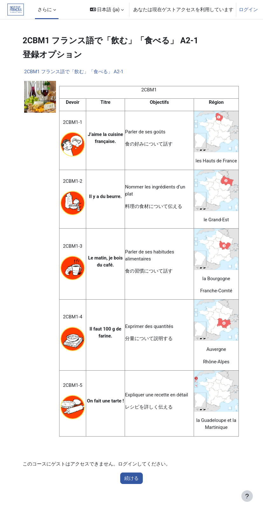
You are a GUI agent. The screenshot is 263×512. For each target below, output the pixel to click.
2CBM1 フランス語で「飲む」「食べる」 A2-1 (73, 72)
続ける (131, 478)
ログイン (248, 9)
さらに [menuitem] (45, 9)
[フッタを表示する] (247, 496)
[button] (107, 9)
